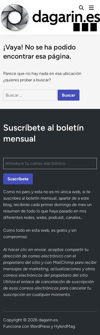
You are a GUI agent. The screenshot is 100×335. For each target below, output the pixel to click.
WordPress (40, 326)
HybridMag (64, 326)
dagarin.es (48, 319)
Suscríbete (18, 178)
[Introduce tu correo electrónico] (50, 163)
